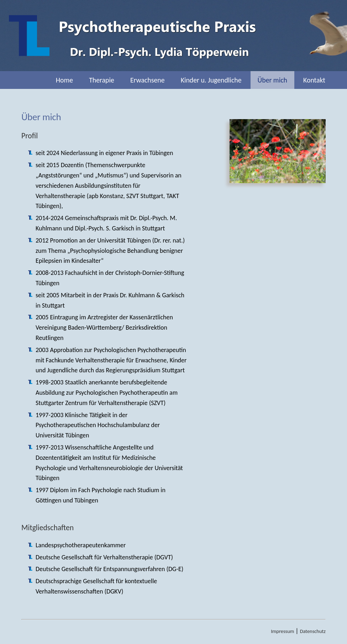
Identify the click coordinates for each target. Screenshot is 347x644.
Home (64, 80)
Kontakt (314, 80)
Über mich (272, 80)
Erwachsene (147, 80)
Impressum (282, 631)
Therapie (101, 80)
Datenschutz (313, 631)
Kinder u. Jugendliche (211, 80)
